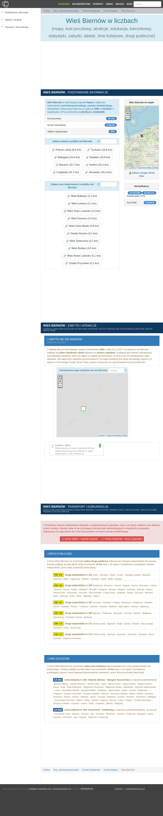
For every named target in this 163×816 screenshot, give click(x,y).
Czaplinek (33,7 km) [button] (66, 172)
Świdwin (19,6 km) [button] (98, 157)
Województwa (81, 4)
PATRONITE (87, 789)
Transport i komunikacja (16, 27)
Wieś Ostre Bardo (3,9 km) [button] (82, 226)
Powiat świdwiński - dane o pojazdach (121, 539)
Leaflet (132, 168)
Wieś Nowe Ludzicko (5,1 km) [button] (82, 255)
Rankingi (64, 4)
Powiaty (98, 4)
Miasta (120, 4)
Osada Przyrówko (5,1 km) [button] (82, 263)
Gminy (109, 4)
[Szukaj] (147, 4)
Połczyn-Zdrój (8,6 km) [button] (66, 149)
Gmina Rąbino (110, 11)
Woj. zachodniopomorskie (66, 11)
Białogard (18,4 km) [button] (67, 157)
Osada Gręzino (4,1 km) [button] (82, 233)
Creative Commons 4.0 (39, 789)
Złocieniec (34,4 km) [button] (98, 172)
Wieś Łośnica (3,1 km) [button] (82, 203)
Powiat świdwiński (91, 11)
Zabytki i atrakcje (13, 19)
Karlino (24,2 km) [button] (97, 164)
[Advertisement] (20, 44)
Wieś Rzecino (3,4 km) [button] (82, 218)
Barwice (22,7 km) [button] (67, 164)
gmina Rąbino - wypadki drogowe (80, 539)
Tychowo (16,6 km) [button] (99, 149)
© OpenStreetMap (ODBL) (147, 168)
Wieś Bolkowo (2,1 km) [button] (82, 196)
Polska (46, 11)
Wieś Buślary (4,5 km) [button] (82, 248)
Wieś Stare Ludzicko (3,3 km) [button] (82, 211)
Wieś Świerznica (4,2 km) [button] (82, 241)
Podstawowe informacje (16, 12)
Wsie (129, 4)
